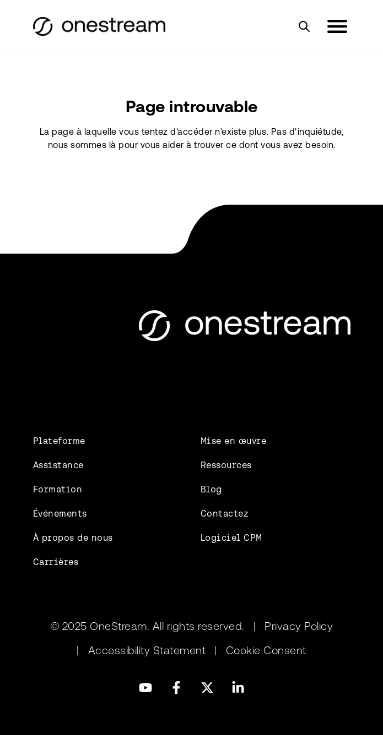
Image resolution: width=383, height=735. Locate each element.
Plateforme (59, 441)
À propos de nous (73, 538)
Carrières (56, 562)
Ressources (226, 465)
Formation (58, 489)
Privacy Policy (299, 626)
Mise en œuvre (234, 441)
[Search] (304, 26)
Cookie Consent (266, 650)
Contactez (225, 513)
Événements (60, 513)
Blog (211, 489)
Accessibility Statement (147, 650)
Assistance (58, 465)
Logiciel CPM (231, 538)
